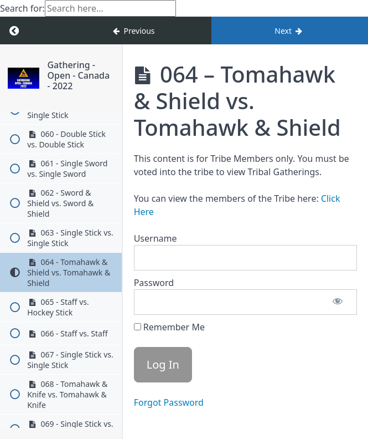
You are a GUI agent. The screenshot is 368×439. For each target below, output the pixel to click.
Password (154, 283)
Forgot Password (169, 402)
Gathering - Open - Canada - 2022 (78, 75)
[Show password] (337, 302)
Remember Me (169, 327)
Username (155, 238)
